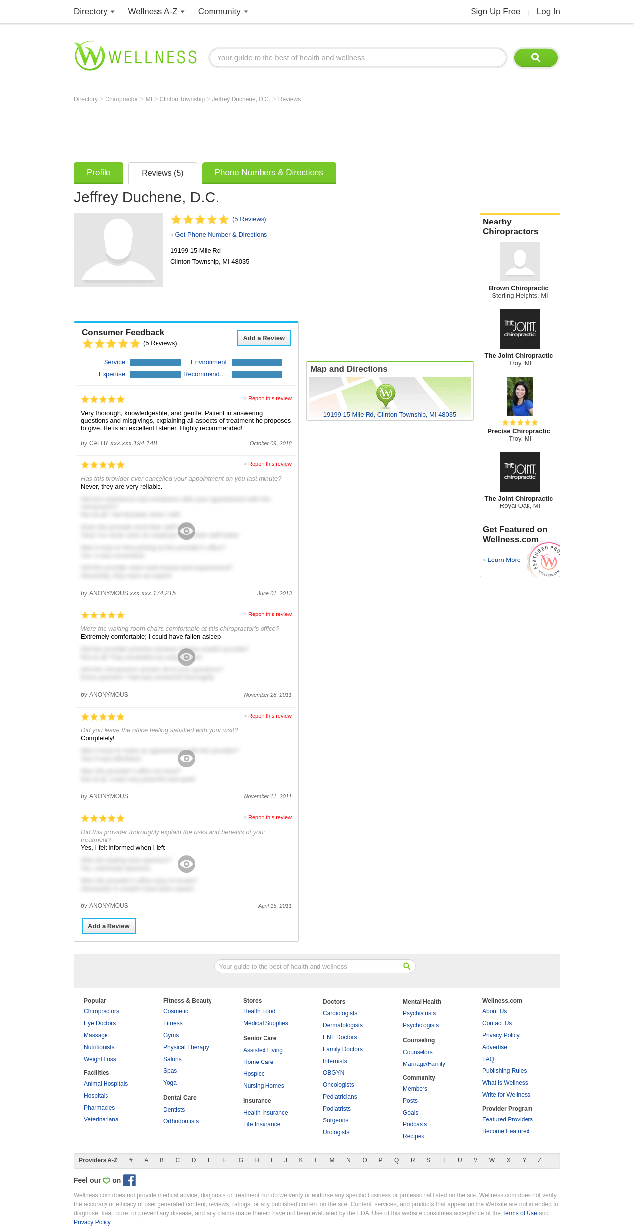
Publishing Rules (504, 1070)
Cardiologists (340, 1013)
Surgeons (335, 1120)
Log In (548, 11)
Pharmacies (99, 1107)
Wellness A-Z (153, 11)
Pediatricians (340, 1096)
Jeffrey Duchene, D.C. (242, 99)
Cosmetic (175, 1011)
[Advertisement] (254, 130)
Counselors (418, 1052)
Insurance (257, 1100)
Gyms (171, 1035)
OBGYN (333, 1072)
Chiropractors (101, 1011)
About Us (494, 1011)
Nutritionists (99, 1047)
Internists (335, 1061)
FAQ (488, 1059)
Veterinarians (101, 1119)
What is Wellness (505, 1082)
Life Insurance (261, 1124)
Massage (96, 1035)
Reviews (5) (162, 173)
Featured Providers (507, 1119)
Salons (172, 1059)
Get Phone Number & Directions (221, 234)
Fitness (173, 1023)
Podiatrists (337, 1108)
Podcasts (415, 1124)
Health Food (259, 1011)
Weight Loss (100, 1059)
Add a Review (264, 338)
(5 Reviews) (249, 219)
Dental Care (180, 1097)
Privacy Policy (501, 1035)
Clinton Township (183, 99)
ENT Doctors (340, 1037)
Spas (170, 1070)
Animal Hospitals (106, 1083)
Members (415, 1088)
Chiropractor (122, 99)
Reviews (289, 99)
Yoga (170, 1082)
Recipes (413, 1136)
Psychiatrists (419, 1013)
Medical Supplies (265, 1023)
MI (150, 99)
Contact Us (497, 1023)
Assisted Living (263, 1050)
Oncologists (338, 1084)
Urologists (336, 1132)
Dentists (174, 1109)
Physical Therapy (186, 1047)
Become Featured (505, 1131)
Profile (98, 172)
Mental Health (422, 1001)
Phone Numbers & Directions (269, 172)
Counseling (419, 1040)
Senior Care (259, 1038)
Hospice (253, 1073)
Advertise (494, 1047)
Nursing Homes (263, 1085)
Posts (410, 1100)
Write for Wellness (506, 1094)
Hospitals (96, 1095)
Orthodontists (181, 1121)
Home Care (258, 1062)
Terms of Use (519, 1213)
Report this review (270, 398)
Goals (410, 1112)
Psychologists (421, 1025)
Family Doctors (343, 1049)
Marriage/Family (424, 1064)
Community (219, 11)
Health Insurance (265, 1112)
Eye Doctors (100, 1023)
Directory (90, 11)
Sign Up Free (495, 11)
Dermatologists (343, 1025)
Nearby (520, 227)
